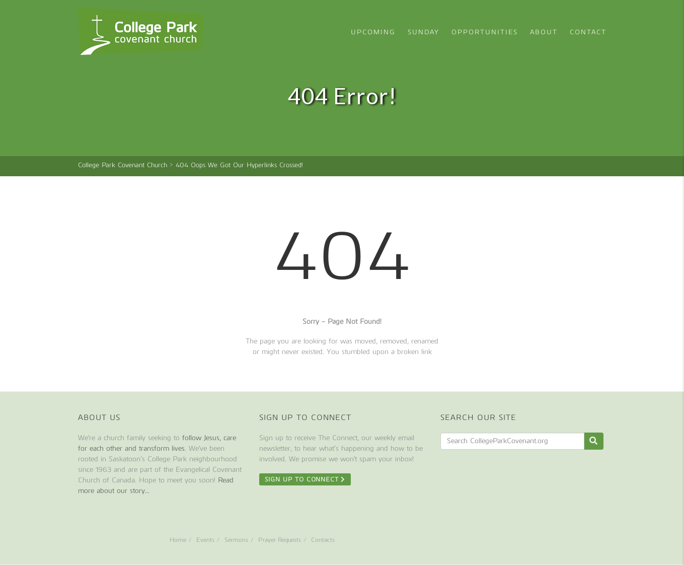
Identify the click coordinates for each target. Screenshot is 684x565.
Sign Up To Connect (305, 479)
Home (178, 539)
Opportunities (484, 32)
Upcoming (373, 32)
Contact (588, 32)
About (544, 32)
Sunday (423, 32)
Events (205, 539)
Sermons (236, 539)
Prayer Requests (279, 539)
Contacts (323, 539)
